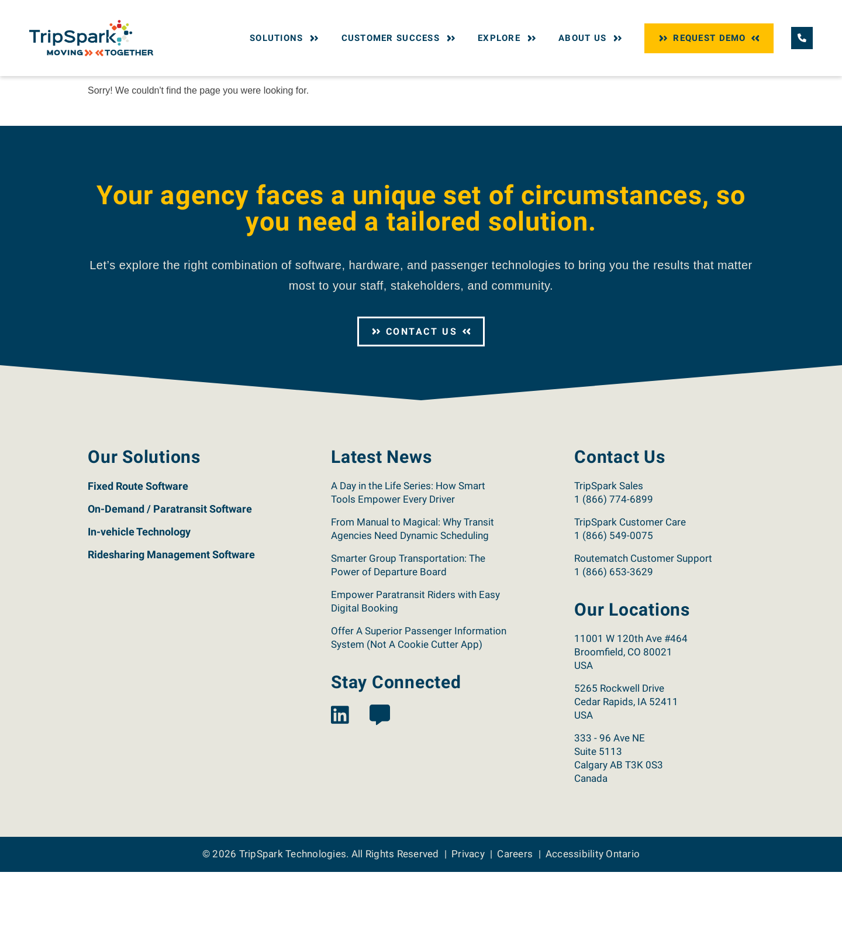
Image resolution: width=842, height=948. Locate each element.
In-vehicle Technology (139, 608)
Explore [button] (508, 38)
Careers (515, 930)
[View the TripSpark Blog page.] (380, 792)
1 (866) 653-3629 (613, 648)
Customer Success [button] (399, 38)
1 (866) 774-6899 (613, 575)
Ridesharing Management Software (171, 630)
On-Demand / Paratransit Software (170, 585)
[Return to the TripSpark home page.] (91, 37)
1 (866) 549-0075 (613, 611)
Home (98, 87)
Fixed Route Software (138, 562)
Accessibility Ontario (593, 930)
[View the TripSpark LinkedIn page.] (340, 792)
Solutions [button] (286, 38)
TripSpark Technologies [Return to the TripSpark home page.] (293, 930)
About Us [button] (591, 38)
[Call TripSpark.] (802, 38)
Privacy (468, 930)
